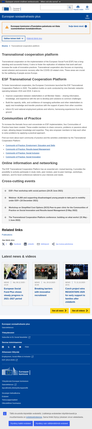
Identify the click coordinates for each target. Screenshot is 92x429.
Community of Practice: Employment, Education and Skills (30, 145)
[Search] (70, 7)
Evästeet (5, 396)
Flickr (27, 347)
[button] (5, 244)
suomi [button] (87, 8)
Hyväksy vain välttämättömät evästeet (52, 423)
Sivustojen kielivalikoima (11, 393)
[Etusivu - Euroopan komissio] (13, 8)
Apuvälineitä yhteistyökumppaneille (15, 388)
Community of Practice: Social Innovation (23, 157)
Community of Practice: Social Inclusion (22, 153)
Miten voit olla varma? (50, 2)
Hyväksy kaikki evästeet (21, 423)
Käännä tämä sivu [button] (34, 38)
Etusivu (5, 46)
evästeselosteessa (34, 417)
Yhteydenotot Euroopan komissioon (15, 381)
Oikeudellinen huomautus (11, 403)
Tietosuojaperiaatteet (9, 400)
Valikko (87, 17)
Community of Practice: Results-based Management (28, 149)
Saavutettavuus (8, 327)
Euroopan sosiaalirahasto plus (16, 324)
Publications (7, 235)
